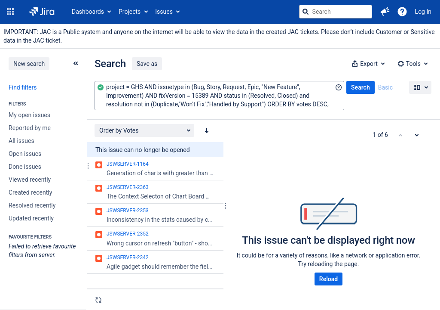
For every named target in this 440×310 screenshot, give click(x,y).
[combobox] (219, 95)
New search (29, 63)
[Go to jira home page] (42, 11)
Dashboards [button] (88, 11)
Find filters (23, 87)
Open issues (25, 153)
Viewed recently (30, 179)
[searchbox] (335, 12)
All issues (21, 140)
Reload (328, 279)
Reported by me (30, 127)
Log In (423, 11)
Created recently (30, 192)
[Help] (402, 12)
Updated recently (31, 218)
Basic (385, 87)
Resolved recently (32, 205)
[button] (10, 11)
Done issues (25, 166)
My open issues (29, 115)
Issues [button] (164, 11)
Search (360, 87)
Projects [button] (130, 11)
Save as (147, 63)
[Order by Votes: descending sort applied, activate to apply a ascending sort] (207, 130)
